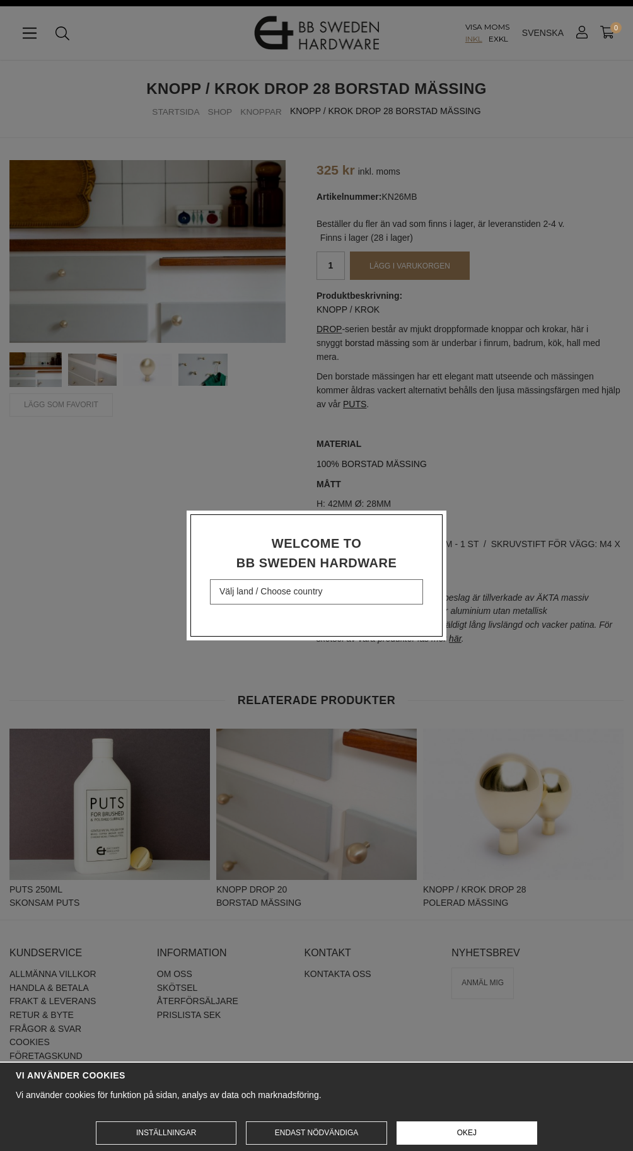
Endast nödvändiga (316, 1132)
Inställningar (166, 1132)
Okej (467, 1132)
